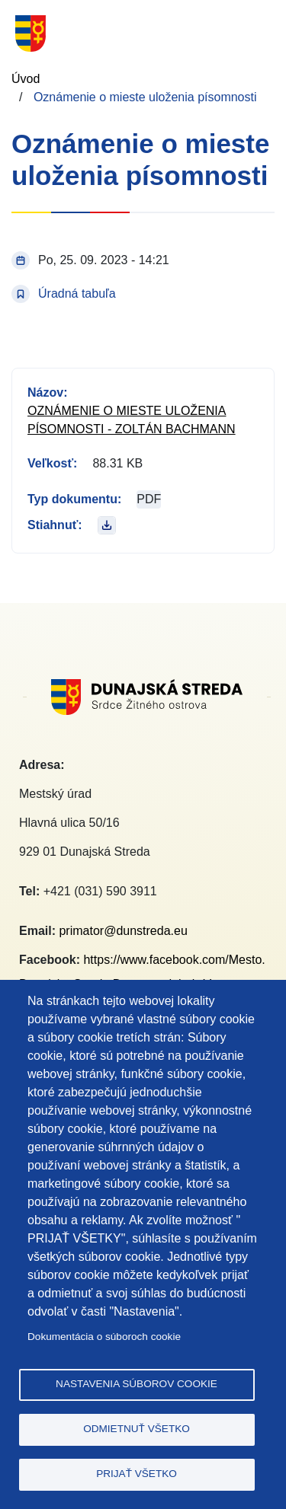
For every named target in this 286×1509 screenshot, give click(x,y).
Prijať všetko (136, 1473)
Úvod (25, 78)
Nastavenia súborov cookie (136, 1383)
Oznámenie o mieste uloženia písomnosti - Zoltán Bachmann (131, 419)
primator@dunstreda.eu (123, 930)
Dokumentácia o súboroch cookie (104, 1336)
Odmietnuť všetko (136, 1428)
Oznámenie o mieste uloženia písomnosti (145, 97)
